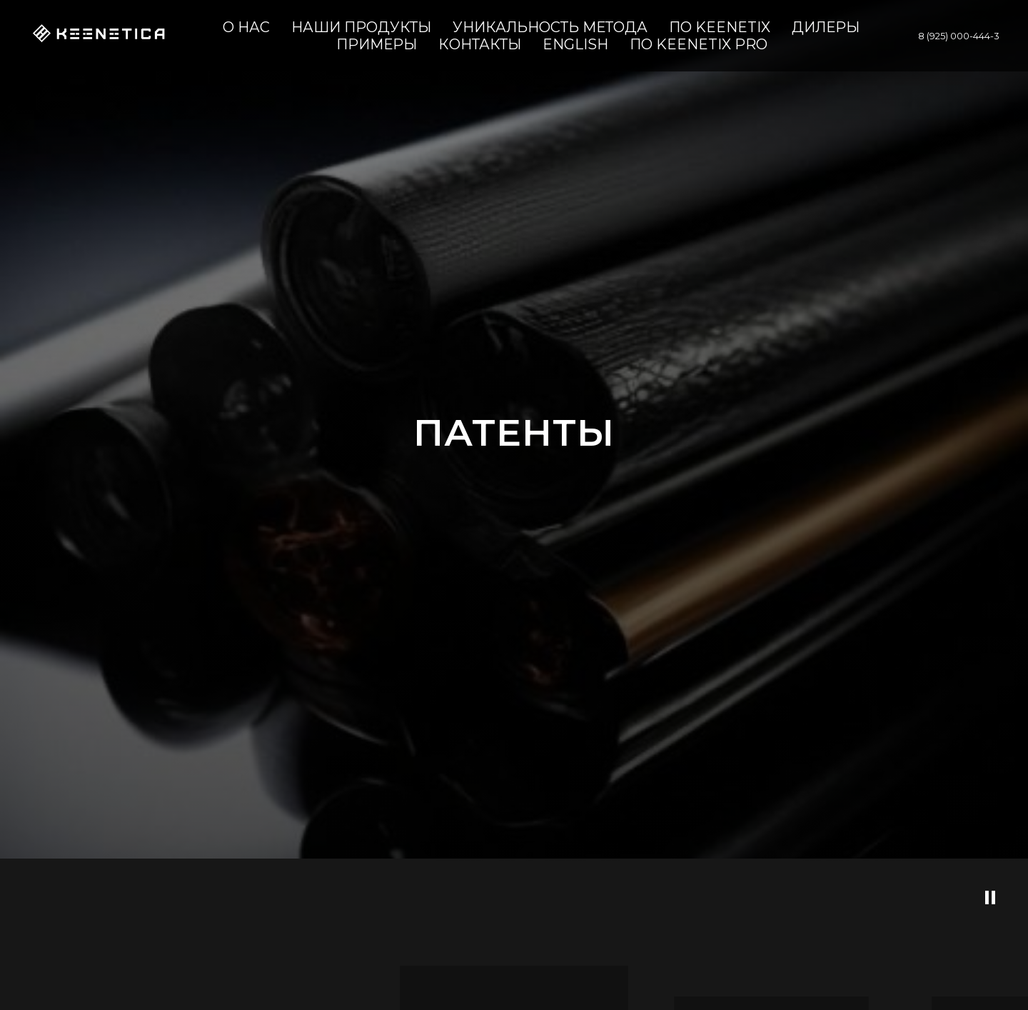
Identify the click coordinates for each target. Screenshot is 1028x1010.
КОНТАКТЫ (479, 44)
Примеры (376, 44)
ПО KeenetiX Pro (698, 44)
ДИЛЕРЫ (826, 27)
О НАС (246, 27)
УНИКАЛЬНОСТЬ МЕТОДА (550, 27)
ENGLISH (575, 44)
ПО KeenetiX (719, 27)
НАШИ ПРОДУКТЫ (361, 27)
